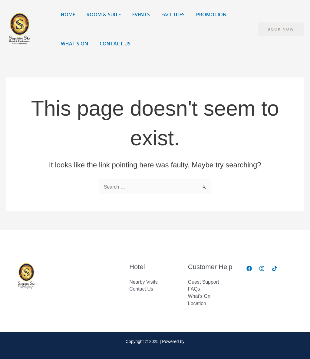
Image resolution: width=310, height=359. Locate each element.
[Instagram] (262, 268)
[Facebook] (249, 268)
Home (67, 14)
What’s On (73, 43)
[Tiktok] (274, 268)
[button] (281, 29)
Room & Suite (101, 14)
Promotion (203, 14)
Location (197, 303)
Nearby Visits (143, 281)
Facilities (166, 14)
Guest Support (203, 281)
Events (136, 14)
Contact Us (112, 43)
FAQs (194, 288)
